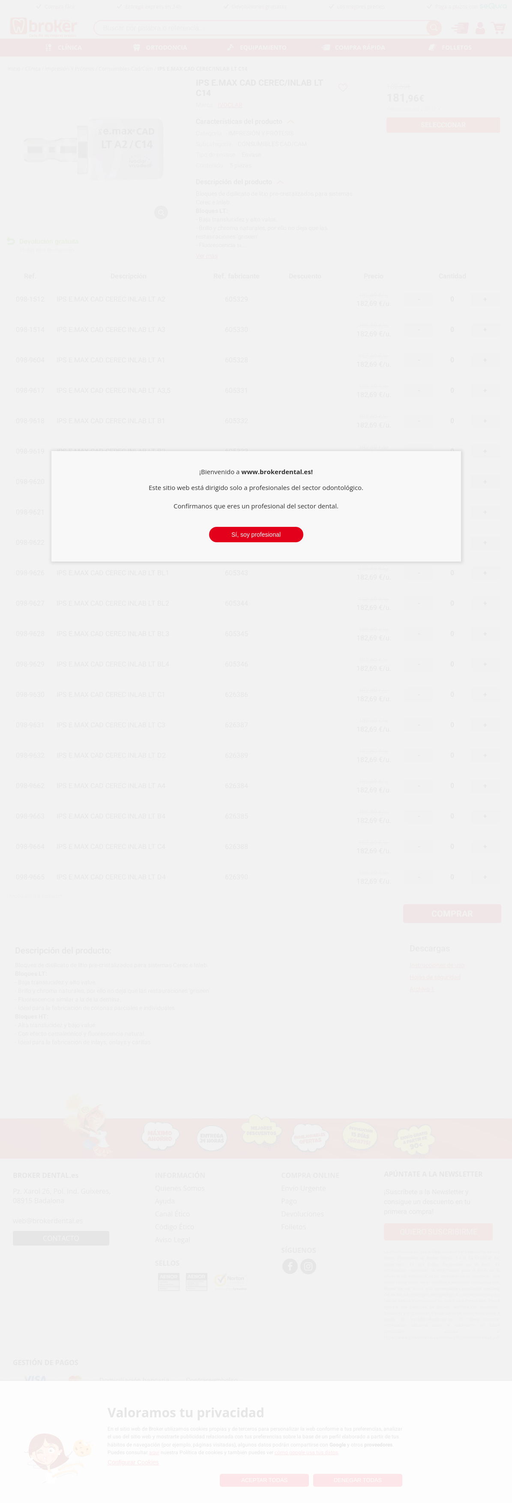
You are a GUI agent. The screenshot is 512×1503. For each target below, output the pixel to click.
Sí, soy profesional (256, 534)
